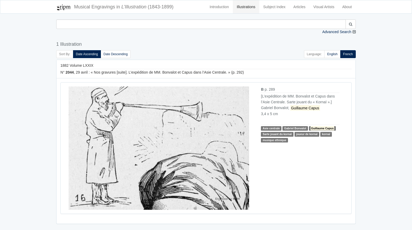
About (347, 7)
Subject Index (274, 7)
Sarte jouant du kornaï (277, 134)
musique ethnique (274, 140)
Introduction (219, 7)
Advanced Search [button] (336, 32)
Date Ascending (87, 54)
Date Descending (116, 54)
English (332, 54)
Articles (299, 7)
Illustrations (246, 7)
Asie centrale (271, 128)
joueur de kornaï (307, 134)
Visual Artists (323, 7)
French (348, 54)
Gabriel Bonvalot (295, 128)
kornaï (326, 134)
